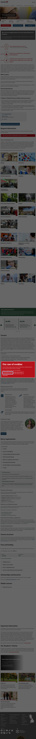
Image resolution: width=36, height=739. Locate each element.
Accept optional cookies (7, 372)
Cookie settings (5, 375)
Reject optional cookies (18, 372)
